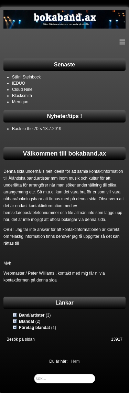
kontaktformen (16, 280)
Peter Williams (41, 273)
